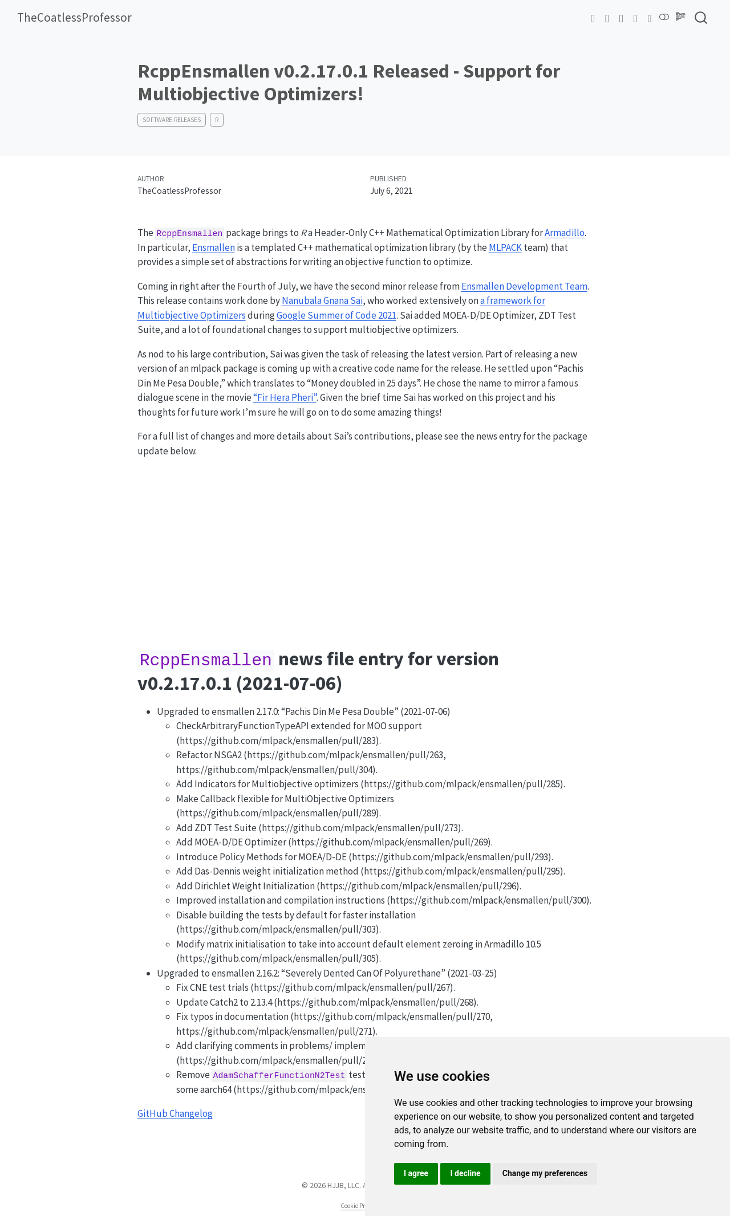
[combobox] (701, 18)
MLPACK (505, 247)
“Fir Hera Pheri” (285, 397)
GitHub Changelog (175, 1113)
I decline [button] (465, 1173)
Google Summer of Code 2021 (336, 315)
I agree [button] (416, 1173)
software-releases (172, 120)
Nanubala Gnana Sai (322, 300)
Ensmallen (213, 247)
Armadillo (565, 232)
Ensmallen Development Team (524, 286)
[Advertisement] (365, 548)
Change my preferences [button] (544, 1173)
